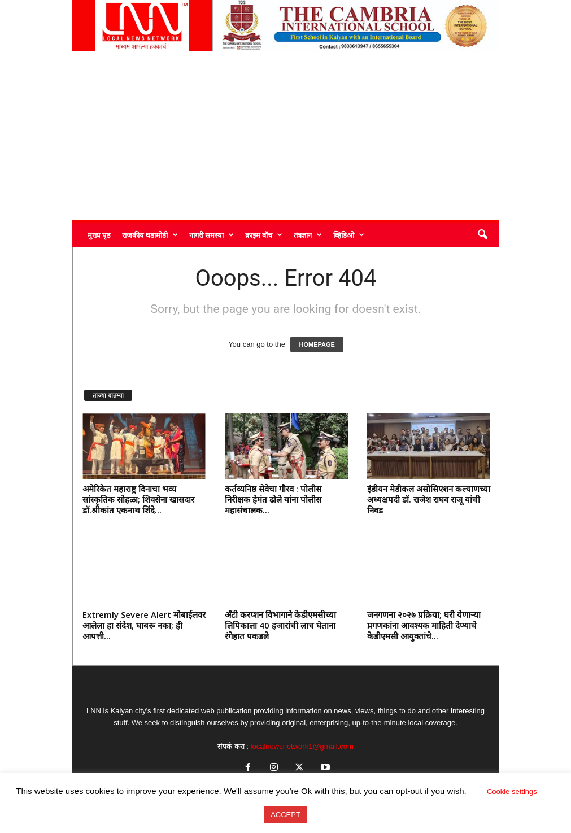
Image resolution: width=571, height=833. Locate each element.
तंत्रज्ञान (308, 235)
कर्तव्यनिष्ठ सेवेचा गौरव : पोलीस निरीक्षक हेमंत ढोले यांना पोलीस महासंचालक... (273, 499)
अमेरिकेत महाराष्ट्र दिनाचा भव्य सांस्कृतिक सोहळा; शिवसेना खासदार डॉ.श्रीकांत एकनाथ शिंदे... (138, 499)
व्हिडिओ (348, 235)
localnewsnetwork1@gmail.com (302, 746)
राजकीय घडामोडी (150, 235)
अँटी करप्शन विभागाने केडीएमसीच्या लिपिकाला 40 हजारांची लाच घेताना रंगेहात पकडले (280, 625)
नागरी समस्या (211, 235)
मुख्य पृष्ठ (99, 235)
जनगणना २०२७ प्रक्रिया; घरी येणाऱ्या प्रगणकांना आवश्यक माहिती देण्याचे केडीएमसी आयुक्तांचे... (424, 625)
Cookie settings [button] (512, 791)
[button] (482, 235)
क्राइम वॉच (263, 235)
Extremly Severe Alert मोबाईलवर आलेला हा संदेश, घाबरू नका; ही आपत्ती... (144, 625)
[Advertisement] (285, 135)
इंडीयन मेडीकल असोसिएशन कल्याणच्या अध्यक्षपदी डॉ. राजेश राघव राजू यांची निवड (428, 499)
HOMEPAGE (316, 344)
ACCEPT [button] (285, 814)
